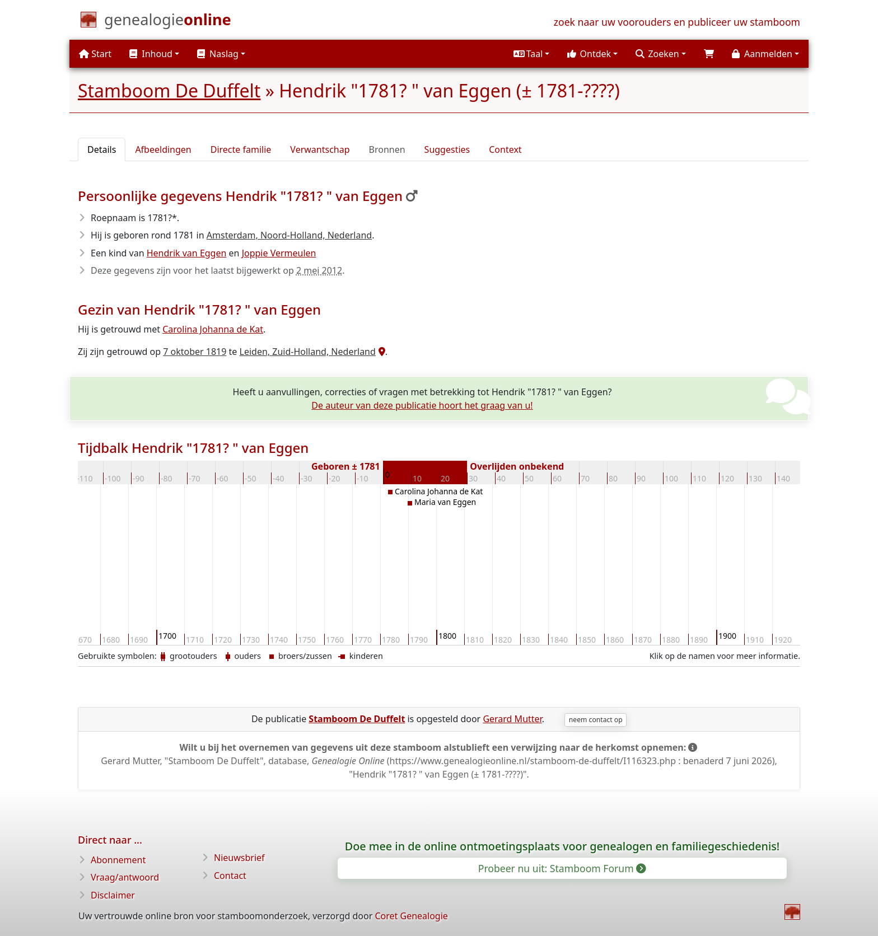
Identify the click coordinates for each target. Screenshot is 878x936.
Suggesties (447, 149)
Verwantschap (319, 149)
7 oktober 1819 (194, 351)
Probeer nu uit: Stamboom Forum (561, 868)
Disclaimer (113, 895)
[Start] (167, 22)
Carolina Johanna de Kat (212, 329)
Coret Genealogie (411, 916)
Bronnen (387, 149)
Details (101, 149)
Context (505, 149)
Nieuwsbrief (239, 857)
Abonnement (118, 860)
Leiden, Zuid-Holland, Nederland (308, 351)
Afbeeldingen (163, 149)
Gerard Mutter (512, 719)
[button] (531, 53)
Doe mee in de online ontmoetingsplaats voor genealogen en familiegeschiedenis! (562, 846)
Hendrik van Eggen (187, 253)
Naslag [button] (218, 54)
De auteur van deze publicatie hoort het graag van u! (422, 405)
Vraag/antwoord (125, 877)
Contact (230, 875)
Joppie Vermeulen (279, 253)
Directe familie (241, 149)
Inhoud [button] (150, 54)
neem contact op (596, 719)
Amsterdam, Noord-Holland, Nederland (289, 235)
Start (95, 54)
